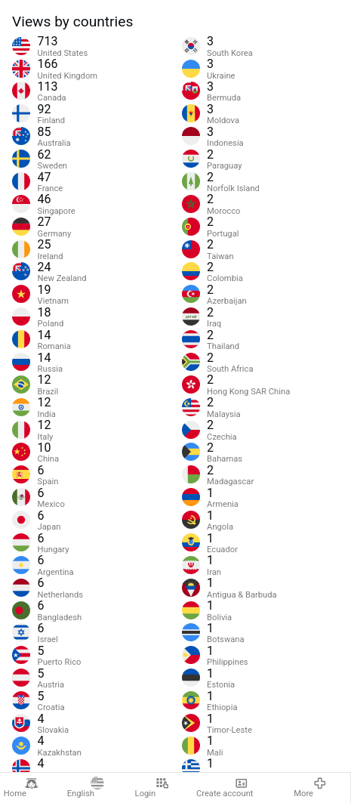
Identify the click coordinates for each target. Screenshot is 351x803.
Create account (225, 788)
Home (21, 788)
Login (152, 788)
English (85, 788)
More (310, 788)
